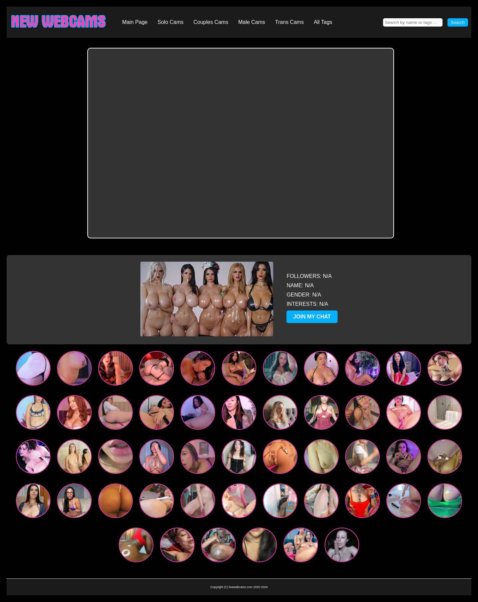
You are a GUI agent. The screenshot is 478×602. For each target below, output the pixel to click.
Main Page (135, 22)
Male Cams (251, 22)
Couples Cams (211, 22)
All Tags (323, 22)
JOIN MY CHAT (312, 316)
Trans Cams (289, 22)
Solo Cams (171, 22)
